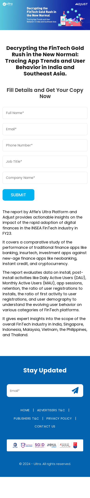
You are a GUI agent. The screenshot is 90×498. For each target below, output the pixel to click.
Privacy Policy (59, 421)
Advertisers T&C (51, 413)
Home (25, 413)
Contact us (45, 429)
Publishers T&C (26, 421)
